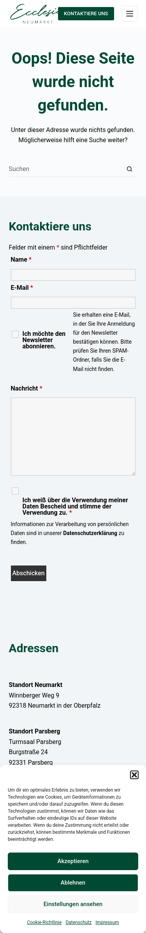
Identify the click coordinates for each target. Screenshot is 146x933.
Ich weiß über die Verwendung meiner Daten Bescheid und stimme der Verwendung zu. (75, 506)
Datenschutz (78, 922)
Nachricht (26, 388)
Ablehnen (73, 882)
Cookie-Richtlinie (44, 922)
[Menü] (129, 13)
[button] (134, 775)
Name (21, 259)
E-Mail (22, 287)
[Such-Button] (129, 169)
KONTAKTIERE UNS (86, 13)
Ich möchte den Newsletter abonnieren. (44, 340)
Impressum (107, 922)
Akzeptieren (72, 861)
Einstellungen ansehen (73, 904)
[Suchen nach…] (65, 169)
